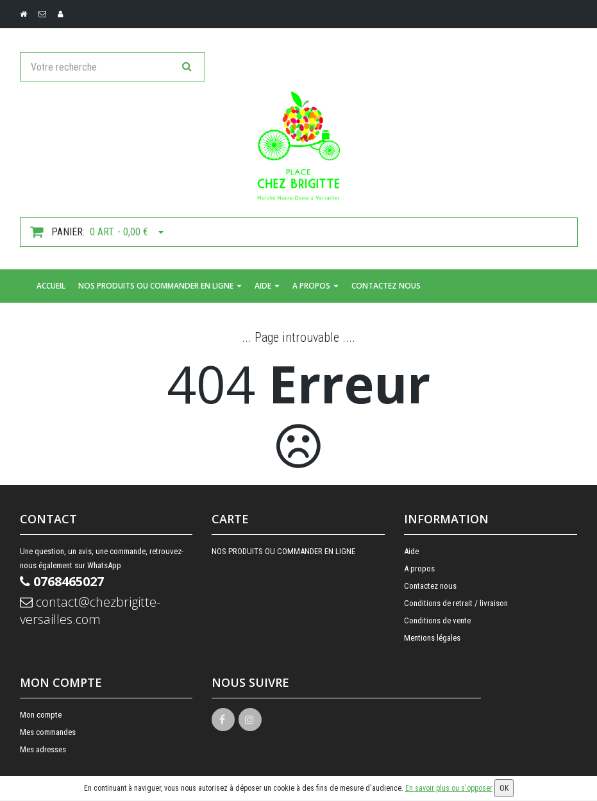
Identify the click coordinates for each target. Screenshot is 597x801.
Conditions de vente (437, 620)
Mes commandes (48, 732)
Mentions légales (432, 638)
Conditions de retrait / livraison (456, 603)
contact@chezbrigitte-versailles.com (90, 610)
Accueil (51, 285)
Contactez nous (386, 285)
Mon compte (41, 715)
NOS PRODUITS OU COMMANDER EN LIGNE (160, 285)
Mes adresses (43, 749)
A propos (315, 285)
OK (504, 788)
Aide (267, 285)
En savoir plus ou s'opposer (448, 788)
